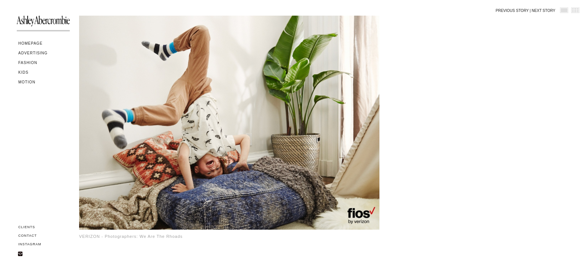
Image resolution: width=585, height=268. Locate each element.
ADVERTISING (33, 53)
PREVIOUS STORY (512, 11)
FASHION (27, 63)
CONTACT (27, 235)
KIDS (23, 72)
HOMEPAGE (30, 43)
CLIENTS (26, 227)
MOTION (26, 82)
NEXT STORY (543, 11)
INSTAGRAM (29, 244)
